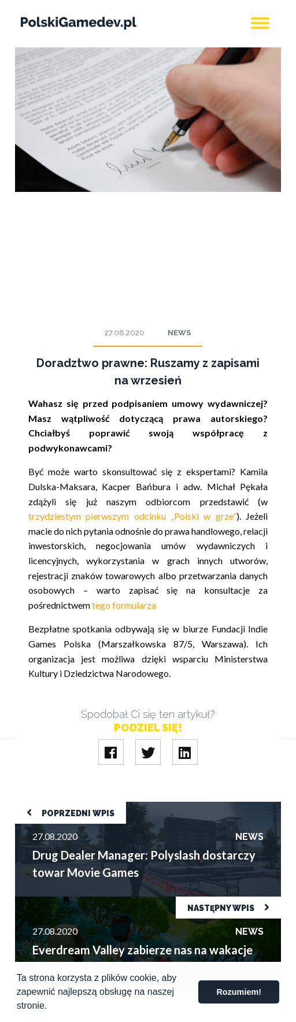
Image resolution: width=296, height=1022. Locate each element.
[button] (51, 1007)
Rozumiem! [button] (238, 992)
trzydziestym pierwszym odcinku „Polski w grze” (132, 515)
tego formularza (124, 604)
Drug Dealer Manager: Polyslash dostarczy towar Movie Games (141, 807)
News (179, 332)
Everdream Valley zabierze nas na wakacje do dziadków (125, 902)
